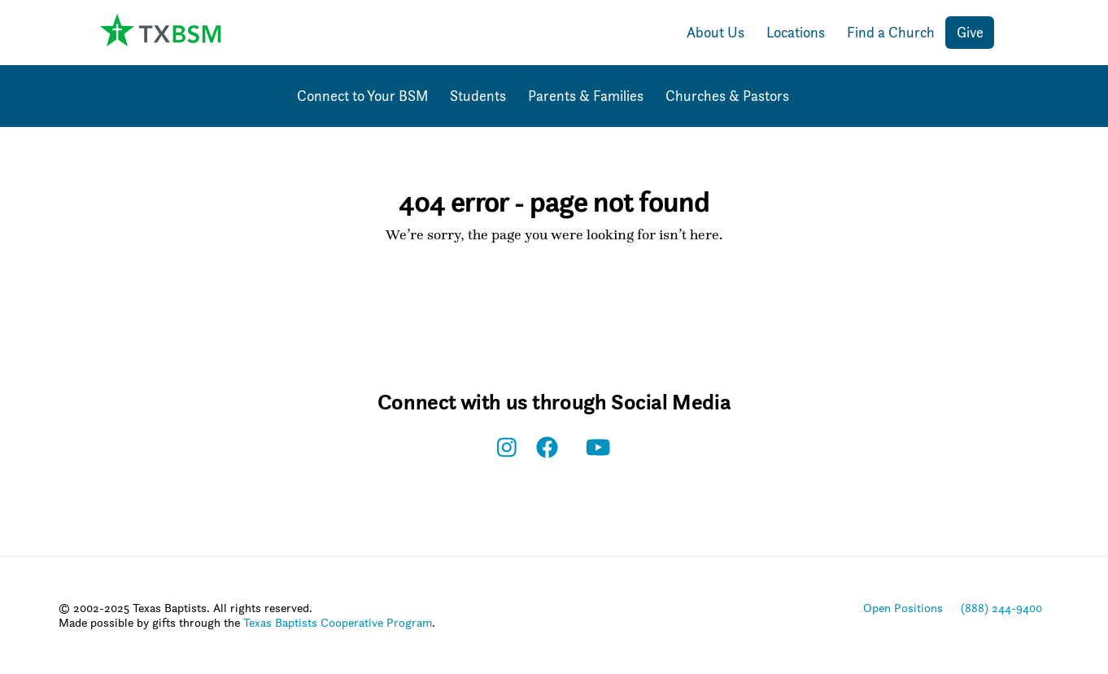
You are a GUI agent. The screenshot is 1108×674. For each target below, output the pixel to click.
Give (970, 33)
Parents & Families (585, 96)
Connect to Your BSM (362, 96)
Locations (795, 33)
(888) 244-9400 (1001, 607)
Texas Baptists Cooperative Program (337, 622)
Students (478, 96)
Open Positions (903, 607)
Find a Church (891, 33)
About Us (715, 33)
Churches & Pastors (727, 96)
